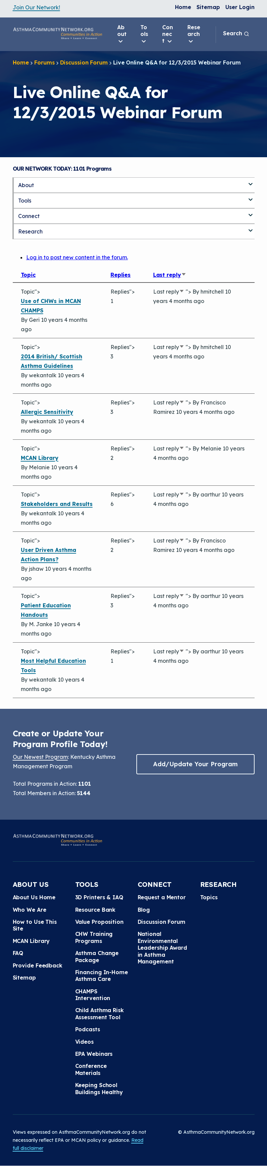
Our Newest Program (40, 756)
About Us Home (34, 897)
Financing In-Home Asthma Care (101, 975)
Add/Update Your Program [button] (195, 764)
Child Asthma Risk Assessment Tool (99, 1013)
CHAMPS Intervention (92, 994)
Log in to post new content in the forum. (77, 257)
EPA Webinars (94, 1053)
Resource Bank (95, 909)
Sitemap (208, 7)
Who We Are (29, 909)
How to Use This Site (35, 925)
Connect (167, 34)
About (122, 34)
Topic (28, 274)
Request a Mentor (162, 897)
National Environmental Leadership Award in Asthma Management (162, 948)
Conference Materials (91, 1069)
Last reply (169, 274)
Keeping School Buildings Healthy (99, 1088)
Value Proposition (99, 921)
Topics (209, 897)
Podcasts (87, 1029)
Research (193, 34)
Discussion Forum (84, 62)
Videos (84, 1041)
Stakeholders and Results (57, 504)
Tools (144, 34)
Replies (120, 274)
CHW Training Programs (94, 937)
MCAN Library (39, 458)
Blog (144, 909)
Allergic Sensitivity (47, 411)
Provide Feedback (37, 965)
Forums (44, 62)
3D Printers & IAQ (99, 897)
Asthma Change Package (97, 956)
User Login (240, 7)
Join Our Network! (36, 7)
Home (183, 7)
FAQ (18, 953)
